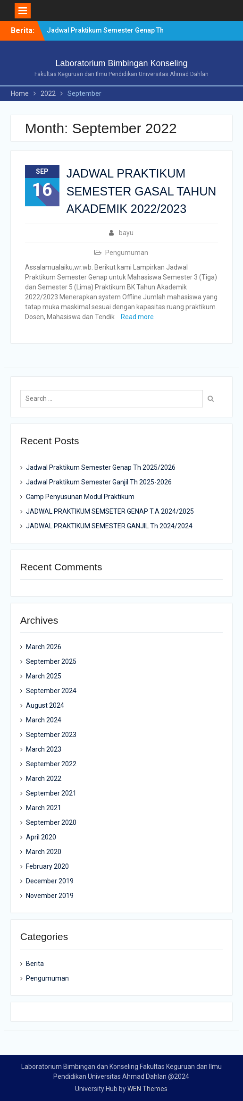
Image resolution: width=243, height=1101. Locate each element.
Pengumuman (126, 252)
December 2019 (50, 881)
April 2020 (41, 837)
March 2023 (43, 749)
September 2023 (51, 734)
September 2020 (51, 822)
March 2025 (43, 676)
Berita (35, 963)
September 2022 (51, 764)
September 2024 (51, 690)
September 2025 (51, 661)
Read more (137, 317)
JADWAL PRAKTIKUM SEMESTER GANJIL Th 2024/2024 (109, 526)
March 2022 (43, 778)
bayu (126, 233)
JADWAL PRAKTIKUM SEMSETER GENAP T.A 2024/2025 (110, 511)
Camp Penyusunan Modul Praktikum (80, 496)
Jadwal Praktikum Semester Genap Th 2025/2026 (101, 467)
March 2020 (43, 851)
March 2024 (43, 720)
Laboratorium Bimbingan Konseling (121, 63)
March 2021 (43, 808)
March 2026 (43, 647)
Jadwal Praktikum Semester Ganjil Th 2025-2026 (99, 482)
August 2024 (45, 705)
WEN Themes (147, 1089)
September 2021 (51, 793)
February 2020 (47, 866)
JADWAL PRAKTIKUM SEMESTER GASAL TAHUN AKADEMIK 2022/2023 (142, 191)
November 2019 (50, 895)
